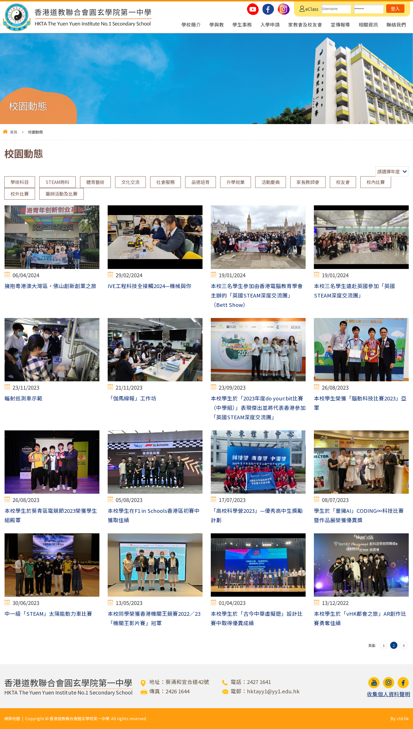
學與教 (216, 24)
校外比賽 (20, 193)
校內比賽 (376, 182)
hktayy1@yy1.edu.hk (273, 691)
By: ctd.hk (399, 718)
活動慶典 (270, 182)
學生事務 (242, 24)
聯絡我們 (396, 24)
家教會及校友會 (305, 24)
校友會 (343, 182)
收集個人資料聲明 (388, 694)
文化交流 (130, 182)
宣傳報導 (340, 24)
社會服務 (165, 182)
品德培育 (200, 182)
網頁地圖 (12, 718)
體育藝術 (95, 182)
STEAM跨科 (57, 182)
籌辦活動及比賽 (61, 193)
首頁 (13, 132)
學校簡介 (191, 24)
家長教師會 (308, 182)
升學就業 (235, 182)
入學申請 (270, 24)
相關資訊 (368, 24)
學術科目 (20, 182)
